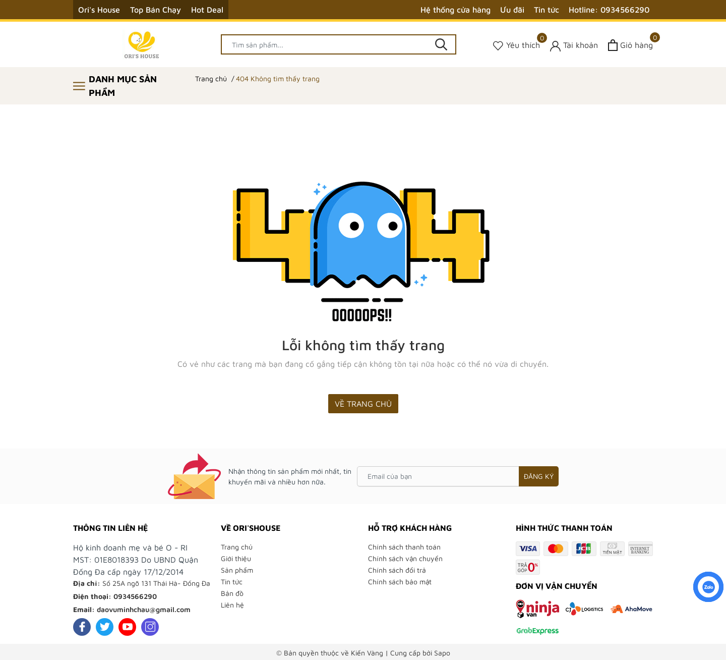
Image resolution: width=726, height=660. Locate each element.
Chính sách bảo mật (400, 581)
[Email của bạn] (458, 476)
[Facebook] (82, 627)
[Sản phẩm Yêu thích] (516, 45)
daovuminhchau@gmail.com (144, 609)
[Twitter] (104, 627)
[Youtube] (127, 627)
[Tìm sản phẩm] (339, 44)
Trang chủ (237, 546)
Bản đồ (232, 593)
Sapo (442, 652)
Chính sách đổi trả (397, 570)
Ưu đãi (512, 9)
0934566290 (135, 596)
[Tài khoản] (574, 45)
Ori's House (99, 9)
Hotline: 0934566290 (609, 9)
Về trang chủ (363, 403)
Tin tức (546, 9)
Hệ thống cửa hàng (455, 9)
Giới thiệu (236, 558)
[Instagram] (150, 627)
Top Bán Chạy (155, 9)
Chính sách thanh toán (404, 546)
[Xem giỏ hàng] (630, 45)
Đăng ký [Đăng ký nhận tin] (539, 476)
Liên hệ (232, 604)
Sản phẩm (237, 570)
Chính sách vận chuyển (405, 558)
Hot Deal (207, 9)
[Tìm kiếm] (441, 44)
